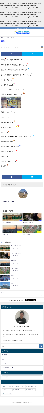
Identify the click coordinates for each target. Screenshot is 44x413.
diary (3, 41)
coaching (4, 354)
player (4, 363)
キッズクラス (20, 386)
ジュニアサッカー (8, 386)
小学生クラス (7, 393)
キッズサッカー (32, 386)
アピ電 (4, 292)
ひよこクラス (31, 389)
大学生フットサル (19, 389)
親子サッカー (7, 389)
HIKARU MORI (9, 202)
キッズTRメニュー (7, 367)
